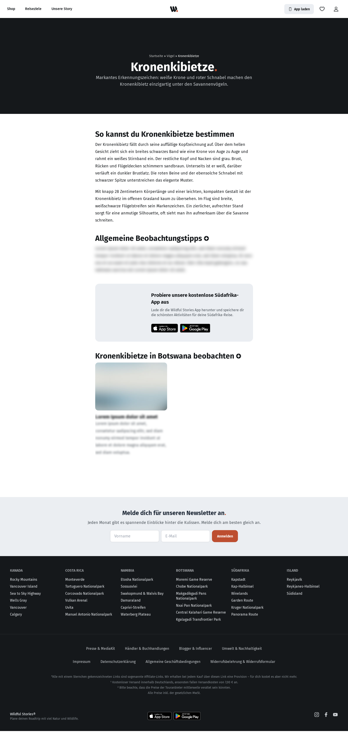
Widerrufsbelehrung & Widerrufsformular (242, 682)
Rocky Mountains (23, 599)
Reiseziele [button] (33, 9)
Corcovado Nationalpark (84, 613)
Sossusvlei (129, 606)
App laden (299, 9)
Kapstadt (238, 599)
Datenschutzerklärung (118, 682)
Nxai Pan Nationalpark (194, 625)
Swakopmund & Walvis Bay (142, 613)
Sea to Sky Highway (25, 613)
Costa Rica (74, 590)
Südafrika (240, 590)
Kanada (16, 590)
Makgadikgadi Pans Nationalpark (191, 616)
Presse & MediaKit (100, 668)
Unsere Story (61, 9)
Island (292, 590)
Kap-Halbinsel (242, 606)
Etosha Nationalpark (137, 599)
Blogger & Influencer (195, 668)
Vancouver (18, 627)
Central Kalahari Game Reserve (201, 632)
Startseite (156, 56)
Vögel (170, 56)
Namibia (127, 590)
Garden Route (242, 620)
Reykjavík (294, 599)
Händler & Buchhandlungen (147, 668)
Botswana (185, 590)
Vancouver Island (23, 606)
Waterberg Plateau (136, 634)
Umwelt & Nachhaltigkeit (242, 668)
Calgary (16, 634)
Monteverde (75, 599)
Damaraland (130, 620)
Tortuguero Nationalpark (84, 606)
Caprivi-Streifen (133, 627)
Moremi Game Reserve (194, 599)
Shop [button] (11, 9)
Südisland (294, 613)
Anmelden (225, 556)
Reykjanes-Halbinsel (303, 606)
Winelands (239, 613)
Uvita (69, 627)
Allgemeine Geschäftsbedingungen (173, 682)
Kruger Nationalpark (247, 627)
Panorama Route (244, 634)
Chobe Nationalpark (192, 606)
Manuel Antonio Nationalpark (88, 634)
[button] (322, 9)
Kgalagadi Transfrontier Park (198, 639)
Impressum (82, 682)
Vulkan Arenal (76, 620)
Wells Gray (18, 620)
